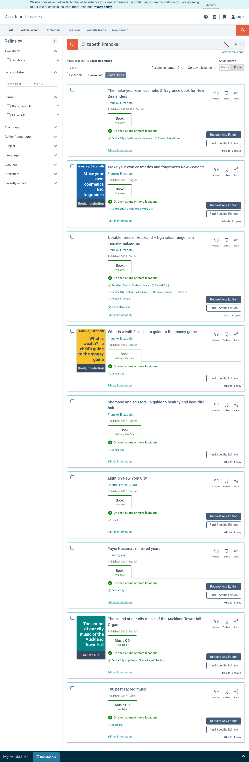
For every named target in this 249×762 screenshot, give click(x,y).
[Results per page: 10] (168, 67)
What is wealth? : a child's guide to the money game (152, 331)
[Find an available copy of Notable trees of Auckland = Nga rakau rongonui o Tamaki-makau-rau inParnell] (180, 292)
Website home (96, 30)
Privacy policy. (103, 7)
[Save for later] (226, 94)
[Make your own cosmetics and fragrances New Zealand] (91, 185)
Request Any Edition (224, 135)
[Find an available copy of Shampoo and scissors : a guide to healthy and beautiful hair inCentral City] (116, 450)
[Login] (238, 16)
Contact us (53, 30)
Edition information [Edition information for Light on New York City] (120, 531)
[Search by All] (239, 44)
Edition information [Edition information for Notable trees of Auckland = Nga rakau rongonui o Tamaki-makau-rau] (120, 315)
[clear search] (226, 44)
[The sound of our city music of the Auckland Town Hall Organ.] (85, 637)
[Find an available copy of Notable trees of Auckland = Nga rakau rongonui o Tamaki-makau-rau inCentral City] (159, 285)
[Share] (236, 94)
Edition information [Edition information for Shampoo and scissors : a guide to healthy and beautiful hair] (120, 461)
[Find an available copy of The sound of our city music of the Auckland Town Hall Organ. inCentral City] (110, 660)
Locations (73, 30)
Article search (30, 30)
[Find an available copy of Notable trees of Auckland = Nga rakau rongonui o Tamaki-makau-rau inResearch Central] (119, 299)
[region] (31, 112)
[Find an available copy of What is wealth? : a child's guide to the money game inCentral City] (116, 374)
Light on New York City (127, 478)
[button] (205, 16)
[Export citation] (216, 94)
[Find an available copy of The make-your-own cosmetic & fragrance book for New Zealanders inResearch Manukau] (139, 138)
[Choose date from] (19, 83)
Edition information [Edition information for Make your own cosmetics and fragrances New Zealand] (120, 220)
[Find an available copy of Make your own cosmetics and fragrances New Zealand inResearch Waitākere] (139, 209)
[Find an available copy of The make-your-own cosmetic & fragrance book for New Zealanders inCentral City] (116, 138)
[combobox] (149, 44)
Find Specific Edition (224, 143)
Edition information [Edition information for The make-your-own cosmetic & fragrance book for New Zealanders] (120, 150)
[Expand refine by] (55, 41)
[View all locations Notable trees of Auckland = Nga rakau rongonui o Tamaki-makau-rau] (119, 307)
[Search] (72, 44)
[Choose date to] (45, 83)
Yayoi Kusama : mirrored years (131, 548)
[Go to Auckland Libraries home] (23, 16)
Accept (211, 5)
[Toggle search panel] (242, 30)
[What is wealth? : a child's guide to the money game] (91, 350)
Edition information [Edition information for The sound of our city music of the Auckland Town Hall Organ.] (114, 672)
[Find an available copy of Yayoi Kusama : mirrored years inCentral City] (113, 590)
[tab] (120, 119)
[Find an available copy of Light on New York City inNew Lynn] (115, 520)
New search (120, 30)
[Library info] (214, 16)
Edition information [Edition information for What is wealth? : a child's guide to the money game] (120, 385)
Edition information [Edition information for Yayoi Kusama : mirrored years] (117, 602)
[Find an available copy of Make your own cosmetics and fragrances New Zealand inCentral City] (116, 209)
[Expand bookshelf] (243, 756)
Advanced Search (233, 52)
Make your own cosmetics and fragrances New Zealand (156, 167)
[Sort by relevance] (202, 67)
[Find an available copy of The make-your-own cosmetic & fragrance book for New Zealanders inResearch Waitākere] (167, 138)
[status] (89, 61)
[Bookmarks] (224, 16)
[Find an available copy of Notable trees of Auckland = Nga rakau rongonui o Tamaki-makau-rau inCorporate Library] (161, 292)
